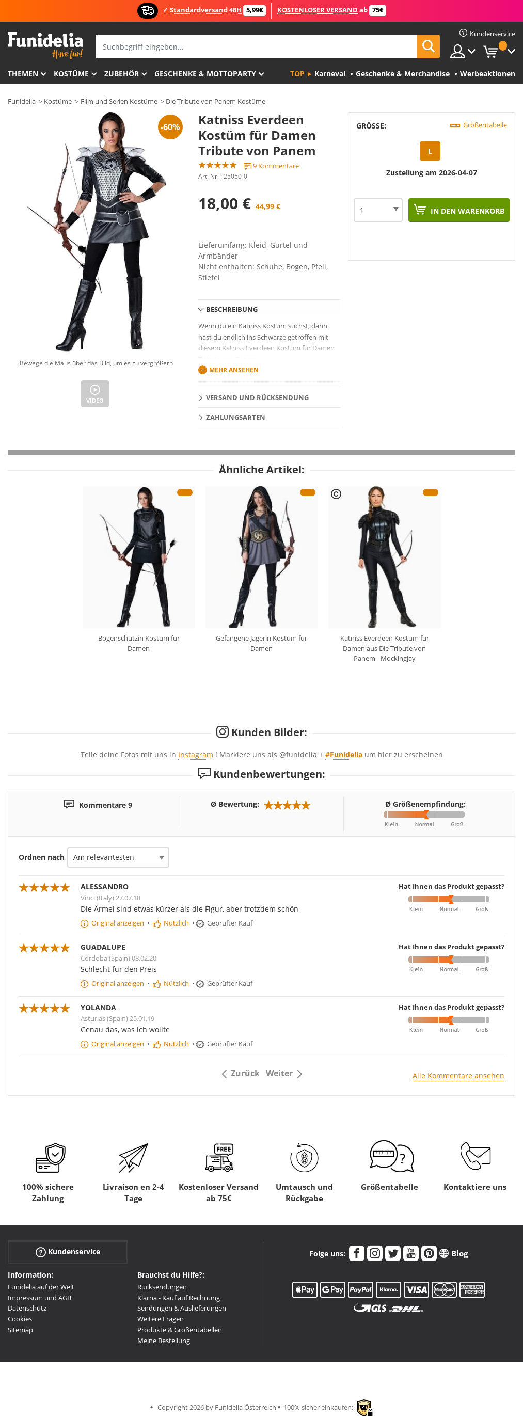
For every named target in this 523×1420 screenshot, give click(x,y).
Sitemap (20, 1329)
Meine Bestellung (163, 1340)
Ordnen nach (42, 857)
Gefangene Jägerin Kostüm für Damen (261, 643)
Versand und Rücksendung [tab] (257, 397)
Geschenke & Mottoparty (205, 73)
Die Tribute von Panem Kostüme (215, 101)
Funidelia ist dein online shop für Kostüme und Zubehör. (45, 45)
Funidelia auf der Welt (41, 1286)
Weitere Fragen (160, 1318)
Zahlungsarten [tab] (235, 417)
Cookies (20, 1318)
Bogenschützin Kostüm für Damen (139, 643)
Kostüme (71, 73)
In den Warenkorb (466, 211)
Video (95, 400)
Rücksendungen (162, 1286)
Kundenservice (68, 1252)
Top (297, 73)
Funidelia (22, 101)
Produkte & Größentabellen (179, 1329)
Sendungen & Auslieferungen (181, 1308)
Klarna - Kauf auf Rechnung (178, 1297)
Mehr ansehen (234, 369)
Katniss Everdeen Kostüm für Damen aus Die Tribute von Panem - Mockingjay (384, 648)
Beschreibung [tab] (232, 309)
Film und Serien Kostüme (119, 101)
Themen (23, 73)
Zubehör (121, 73)
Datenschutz (27, 1308)
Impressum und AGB (39, 1297)
